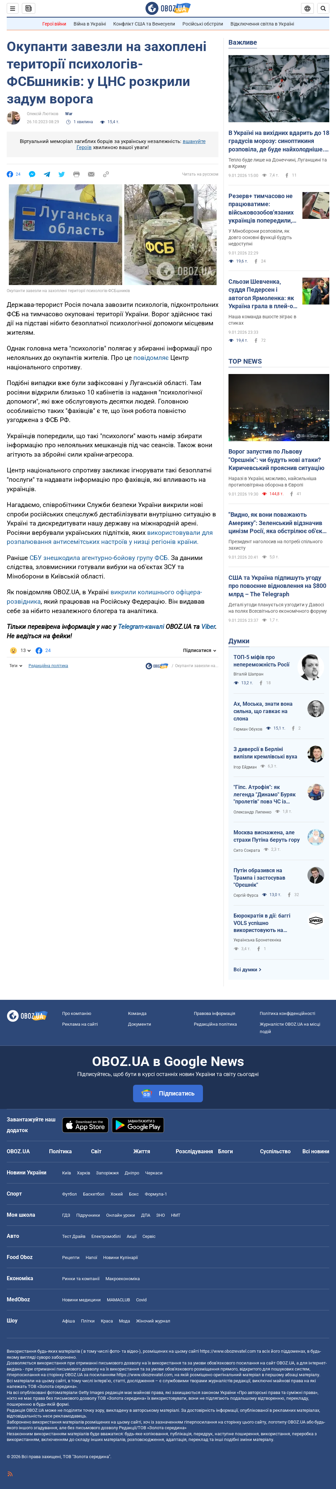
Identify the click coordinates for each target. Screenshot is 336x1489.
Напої (91, 1257)
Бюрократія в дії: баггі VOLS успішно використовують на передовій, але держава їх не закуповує (265, 923)
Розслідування (194, 1151)
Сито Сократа (247, 850)
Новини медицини (81, 1299)
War (68, 113)
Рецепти (71, 1257)
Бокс (134, 1194)
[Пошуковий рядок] (323, 8)
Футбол (69, 1194)
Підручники (88, 1215)
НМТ (175, 1215)
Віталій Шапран (248, 674)
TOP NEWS (245, 361)
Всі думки (245, 970)
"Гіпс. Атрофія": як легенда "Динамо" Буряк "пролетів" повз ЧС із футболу (265, 794)
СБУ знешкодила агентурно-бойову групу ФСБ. (99, 558)
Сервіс (149, 1236)
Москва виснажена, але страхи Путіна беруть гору (267, 836)
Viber (208, 627)
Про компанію (76, 1013)
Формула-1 (156, 1194)
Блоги (225, 1151)
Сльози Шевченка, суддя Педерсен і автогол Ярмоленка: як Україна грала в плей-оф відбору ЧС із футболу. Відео (262, 294)
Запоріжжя (107, 1172)
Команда (137, 1013)
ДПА (145, 1215)
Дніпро (132, 1172)
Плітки (88, 1320)
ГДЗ (66, 1215)
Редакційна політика (48, 665)
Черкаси (154, 1172)
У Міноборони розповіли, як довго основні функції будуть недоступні (260, 237)
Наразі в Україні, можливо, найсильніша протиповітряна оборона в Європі (272, 481)
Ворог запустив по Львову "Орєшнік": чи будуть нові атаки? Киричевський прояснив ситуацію (276, 459)
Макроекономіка (123, 1278)
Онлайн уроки (120, 1215)
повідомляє (151, 358)
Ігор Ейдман (245, 767)
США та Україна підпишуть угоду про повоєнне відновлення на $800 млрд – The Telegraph (277, 586)
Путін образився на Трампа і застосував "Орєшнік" (259, 877)
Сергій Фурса (246, 895)
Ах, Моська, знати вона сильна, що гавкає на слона (263, 711)
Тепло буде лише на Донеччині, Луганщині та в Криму (277, 163)
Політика (60, 1151)
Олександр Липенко (252, 812)
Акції (131, 1236)
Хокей (117, 1194)
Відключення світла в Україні (262, 24)
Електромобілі (106, 1236)
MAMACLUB (118, 1299)
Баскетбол (93, 1194)
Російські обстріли (202, 24)
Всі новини (315, 1151)
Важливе (242, 42)
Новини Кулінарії (120, 1257)
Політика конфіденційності (287, 1013)
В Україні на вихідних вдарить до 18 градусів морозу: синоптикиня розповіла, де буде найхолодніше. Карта (278, 141)
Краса (107, 1320)
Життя (141, 1151)
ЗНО (160, 1215)
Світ (96, 1151)
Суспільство (275, 1151)
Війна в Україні (90, 24)
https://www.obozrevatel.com (228, 1351)
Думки (238, 641)
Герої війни (54, 24)
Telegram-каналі (141, 627)
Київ (66, 1172)
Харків (83, 1172)
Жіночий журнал (153, 1320)
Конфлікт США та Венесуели (144, 24)
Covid (141, 1299)
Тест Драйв (73, 1236)
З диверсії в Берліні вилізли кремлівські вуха (265, 753)
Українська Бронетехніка (257, 940)
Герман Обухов (248, 729)
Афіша (68, 1320)
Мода (124, 1320)
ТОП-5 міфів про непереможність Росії (261, 661)
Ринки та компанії (80, 1278)
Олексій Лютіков (42, 113)
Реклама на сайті (80, 1024)
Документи (139, 1024)
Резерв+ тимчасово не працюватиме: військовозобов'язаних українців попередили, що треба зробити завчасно (261, 208)
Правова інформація (214, 1013)
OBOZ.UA (285, 1362)
